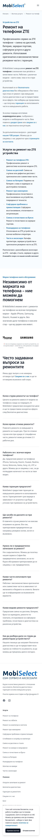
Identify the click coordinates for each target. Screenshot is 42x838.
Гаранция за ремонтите (12, 792)
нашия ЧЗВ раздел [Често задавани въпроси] (11, 135)
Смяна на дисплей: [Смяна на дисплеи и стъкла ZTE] (14, 170)
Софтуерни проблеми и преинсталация (18, 734)
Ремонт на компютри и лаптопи (15, 725)
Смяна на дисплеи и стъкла (13, 743)
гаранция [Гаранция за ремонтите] (19, 103)
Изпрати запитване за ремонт (14, 782)
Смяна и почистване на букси (14, 752)
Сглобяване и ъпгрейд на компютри (16, 739)
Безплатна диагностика (11, 787)
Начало (6, 14)
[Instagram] (9, 700)
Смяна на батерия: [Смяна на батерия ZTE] (14, 180)
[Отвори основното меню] (38, 5)
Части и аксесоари (10, 771)
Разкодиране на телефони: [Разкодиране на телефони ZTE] (18, 228)
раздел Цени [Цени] (16, 122)
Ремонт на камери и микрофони (15, 748)
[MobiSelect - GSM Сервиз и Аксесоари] (14, 5)
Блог (4, 801)
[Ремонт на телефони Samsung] (28, 338)
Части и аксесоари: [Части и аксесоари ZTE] (14, 238)
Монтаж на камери (10, 766)
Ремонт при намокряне (11, 729)
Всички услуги (17, 14)
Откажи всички (29, 831)
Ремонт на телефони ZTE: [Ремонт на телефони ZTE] (17, 160)
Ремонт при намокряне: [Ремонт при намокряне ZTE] (17, 191)
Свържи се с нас (22, 376)
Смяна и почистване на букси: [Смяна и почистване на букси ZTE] (19, 217)
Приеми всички (13, 831)
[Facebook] (4, 700)
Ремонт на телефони (34, 14)
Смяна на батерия (9, 757)
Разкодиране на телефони (13, 762)
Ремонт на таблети (10, 720)
